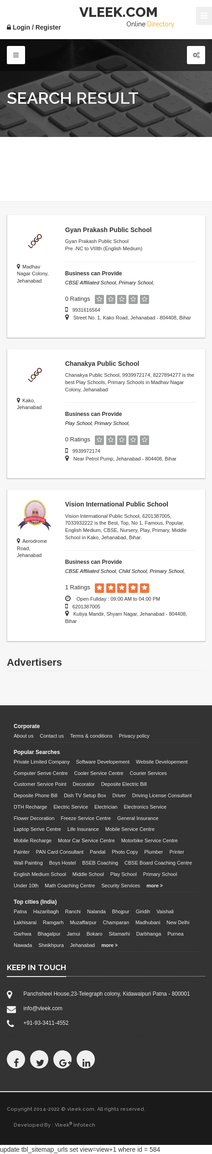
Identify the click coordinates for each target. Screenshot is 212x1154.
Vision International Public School (116, 504)
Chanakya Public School (102, 363)
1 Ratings (77, 587)
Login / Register (34, 27)
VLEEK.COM (118, 12)
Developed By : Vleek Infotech (54, 1125)
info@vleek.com (42, 1008)
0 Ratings (77, 298)
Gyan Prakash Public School (108, 229)
